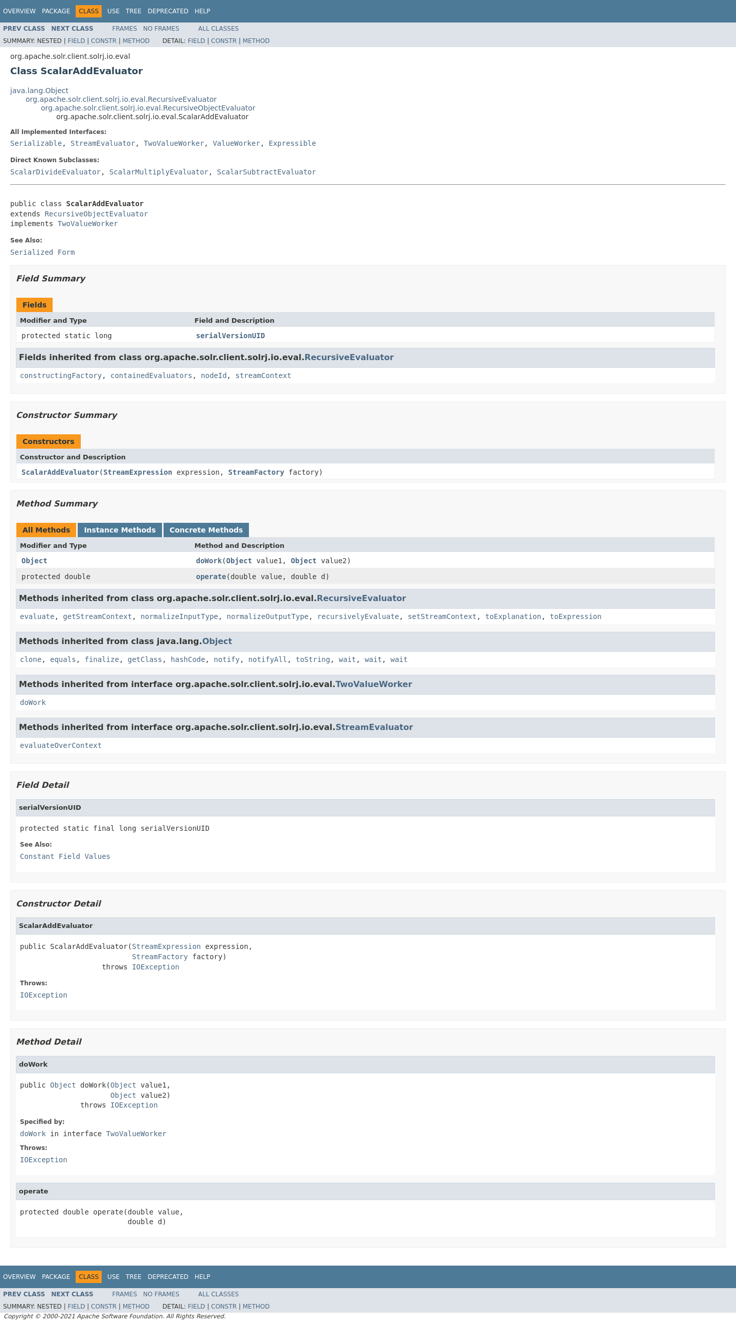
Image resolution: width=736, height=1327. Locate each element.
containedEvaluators (151, 375)
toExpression (576, 616)
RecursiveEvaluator (349, 357)
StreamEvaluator (103, 143)
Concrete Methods (206, 530)
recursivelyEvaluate (358, 616)
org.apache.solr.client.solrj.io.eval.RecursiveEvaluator (121, 99)
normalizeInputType (179, 616)
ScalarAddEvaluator (60, 472)
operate (211, 576)
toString (313, 659)
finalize (101, 659)
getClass (145, 659)
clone (30, 659)
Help (203, 11)
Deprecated (168, 11)
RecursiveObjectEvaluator (96, 214)
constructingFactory (61, 375)
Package (56, 11)
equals (63, 659)
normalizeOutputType (268, 616)
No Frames (161, 28)
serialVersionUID (230, 335)
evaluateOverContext (61, 745)
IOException (155, 967)
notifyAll (267, 659)
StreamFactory (256, 472)
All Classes (218, 28)
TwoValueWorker (174, 143)
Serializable (36, 143)
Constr (104, 41)
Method (136, 41)
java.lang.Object (39, 90)
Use (113, 11)
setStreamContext (442, 616)
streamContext (263, 375)
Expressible (292, 143)
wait (347, 659)
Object (34, 561)
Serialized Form (42, 252)
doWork (209, 561)
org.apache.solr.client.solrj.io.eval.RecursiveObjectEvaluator (148, 108)
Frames (124, 28)
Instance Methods (119, 530)
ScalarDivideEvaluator (55, 172)
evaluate (37, 616)
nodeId (214, 375)
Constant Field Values (65, 856)
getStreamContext (97, 616)
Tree (134, 11)
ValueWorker (236, 143)
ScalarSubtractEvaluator (266, 172)
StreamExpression (137, 472)
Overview (19, 11)
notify (227, 659)
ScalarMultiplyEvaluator (159, 172)
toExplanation (513, 616)
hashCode (188, 659)
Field (76, 41)
